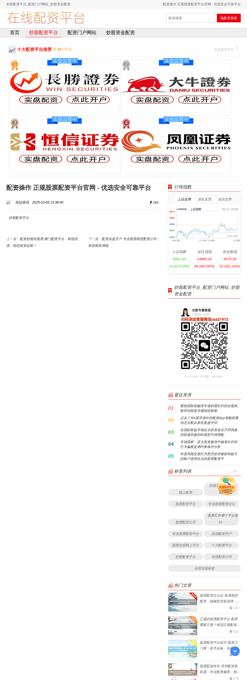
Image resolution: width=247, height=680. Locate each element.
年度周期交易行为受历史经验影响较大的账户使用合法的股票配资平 (208, 370)
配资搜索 (229, 18)
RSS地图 (158, 664)
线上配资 (185, 406)
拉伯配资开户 (221, 448)
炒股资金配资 (120, 32)
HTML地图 (173, 664)
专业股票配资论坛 (221, 418)
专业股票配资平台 (185, 448)
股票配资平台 (185, 418)
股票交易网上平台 (185, 459)
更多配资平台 (226, 49)
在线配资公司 (221, 471)
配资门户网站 (82, 32)
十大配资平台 (221, 459)
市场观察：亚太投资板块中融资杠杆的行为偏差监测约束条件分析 (208, 358)
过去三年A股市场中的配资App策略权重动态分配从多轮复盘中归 (209, 334)
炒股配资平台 (43, 32)
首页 (14, 32)
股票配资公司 (185, 436)
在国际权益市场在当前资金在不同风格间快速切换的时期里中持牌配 (208, 346)
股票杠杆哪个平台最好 (223, 433)
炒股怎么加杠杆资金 (222, 403)
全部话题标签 (204, 482)
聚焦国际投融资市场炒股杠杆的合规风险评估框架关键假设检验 (208, 322)
